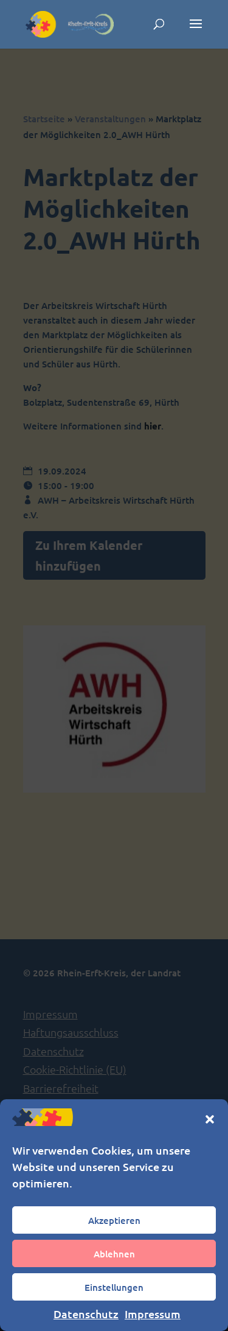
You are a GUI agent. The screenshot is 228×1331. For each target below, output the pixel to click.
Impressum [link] (153, 1314)
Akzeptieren (114, 1220)
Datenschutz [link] (86, 1314)
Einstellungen (114, 1287)
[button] (210, 1119)
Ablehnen (114, 1254)
